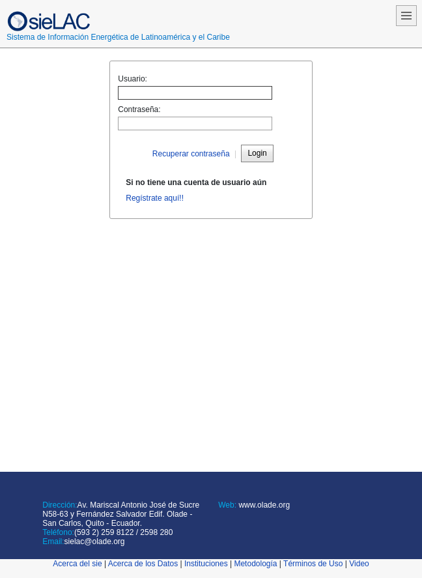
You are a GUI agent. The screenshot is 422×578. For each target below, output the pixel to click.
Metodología (255, 563)
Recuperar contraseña (191, 153)
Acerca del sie (77, 563)
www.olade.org (263, 505)
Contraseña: (139, 109)
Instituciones (206, 563)
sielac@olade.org (94, 541)
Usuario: (132, 78)
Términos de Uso (313, 563)
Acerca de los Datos (143, 563)
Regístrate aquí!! (155, 198)
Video (359, 563)
